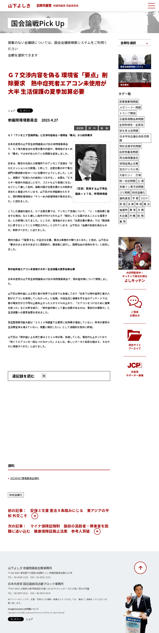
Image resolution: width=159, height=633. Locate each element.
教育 (132, 198)
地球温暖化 (15, 494)
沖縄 (132, 203)
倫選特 (123, 198)
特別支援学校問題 (129, 139)
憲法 (147, 193)
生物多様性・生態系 (130, 123)
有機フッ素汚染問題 (130, 176)
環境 (139, 193)
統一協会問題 (126, 171)
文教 (140, 198)
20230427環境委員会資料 (23, 477)
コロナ (143, 187)
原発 (122, 193)
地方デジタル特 (128, 160)
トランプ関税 (126, 112)
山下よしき (19, 5)
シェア (11, 110)
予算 (134, 187)
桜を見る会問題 (128, 128)
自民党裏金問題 (128, 144)
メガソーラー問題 (129, 106)
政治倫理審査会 (128, 150)
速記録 (81, 128)
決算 (131, 193)
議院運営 (124, 187)
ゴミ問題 (124, 182)
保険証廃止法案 (128, 155)
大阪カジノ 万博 (129, 166)
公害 (139, 171)
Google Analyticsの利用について (22, 608)
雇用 (122, 209)
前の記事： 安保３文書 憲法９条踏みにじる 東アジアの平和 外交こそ (58, 512)
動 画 (104, 128)
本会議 (123, 203)
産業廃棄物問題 (128, 101)
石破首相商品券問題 (130, 117)
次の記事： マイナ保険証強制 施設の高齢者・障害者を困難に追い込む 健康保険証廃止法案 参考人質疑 (58, 527)
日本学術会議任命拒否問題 (134, 133)
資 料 (93, 128)
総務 (140, 203)
